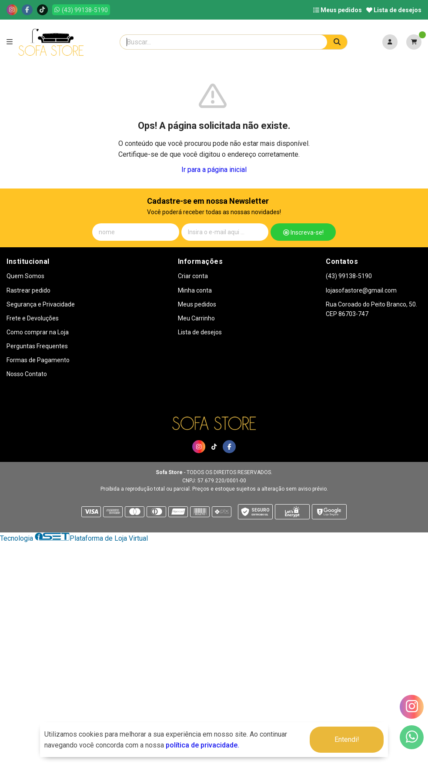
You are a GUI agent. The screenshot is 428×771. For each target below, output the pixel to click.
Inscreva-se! (303, 232)
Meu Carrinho (196, 318)
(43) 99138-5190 (349, 276)
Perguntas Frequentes (37, 346)
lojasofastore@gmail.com (361, 290)
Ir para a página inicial (214, 169)
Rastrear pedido (28, 290)
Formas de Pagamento (38, 360)
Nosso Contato (27, 373)
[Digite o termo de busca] (224, 42)
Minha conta (195, 290)
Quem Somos (25, 276)
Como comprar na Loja (38, 332)
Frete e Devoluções (33, 318)
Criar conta (193, 276)
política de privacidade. (202, 745)
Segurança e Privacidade (41, 304)
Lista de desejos (393, 10)
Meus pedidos (337, 10)
